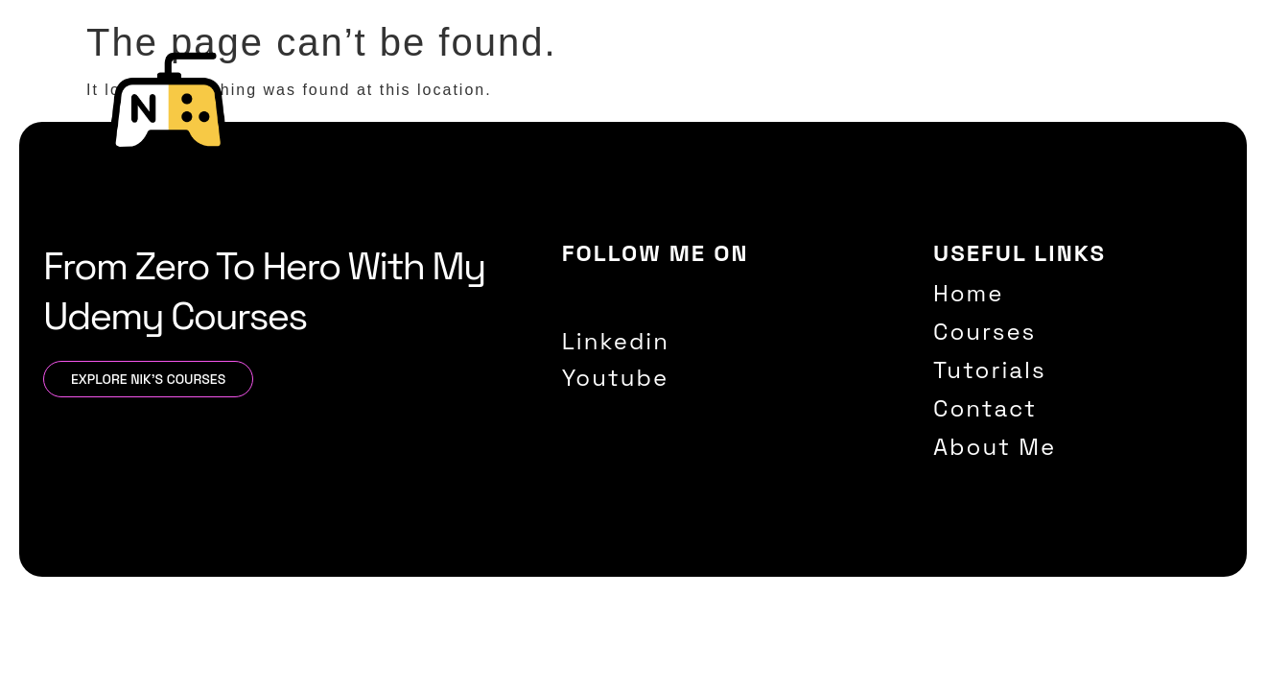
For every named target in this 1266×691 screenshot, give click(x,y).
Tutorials (935, 115)
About (1128, 115)
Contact (1037, 115)
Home (743, 115)
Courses (832, 115)
